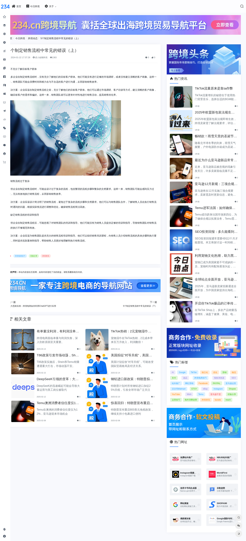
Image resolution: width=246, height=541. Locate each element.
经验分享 (44, 255)
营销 (234, 368)
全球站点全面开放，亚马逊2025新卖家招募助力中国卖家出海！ (217, 277)
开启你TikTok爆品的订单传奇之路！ (216, 301)
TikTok (199, 368)
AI (176, 368)
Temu (233, 390)
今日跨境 (31, 37)
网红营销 (204, 379)
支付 (188, 374)
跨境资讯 (56, 255)
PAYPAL (232, 379)
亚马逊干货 (180, 396)
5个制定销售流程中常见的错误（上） (71, 37)
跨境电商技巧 (31, 255)
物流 (177, 374)
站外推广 (190, 379)
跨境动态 (43, 37)
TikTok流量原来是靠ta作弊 (216, 86)
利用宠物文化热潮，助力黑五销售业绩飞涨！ (216, 253)
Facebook (218, 379)
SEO (177, 379)
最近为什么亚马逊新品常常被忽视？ (216, 158)
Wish (222, 390)
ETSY (219, 385)
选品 (198, 374)
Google (187, 368)
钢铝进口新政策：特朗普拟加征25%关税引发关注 (136, 378)
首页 (20, 37)
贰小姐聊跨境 (50, 56)
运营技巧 (212, 396)
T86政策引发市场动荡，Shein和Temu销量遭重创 (66, 354)
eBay (233, 385)
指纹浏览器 (231, 374)
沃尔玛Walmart (201, 385)
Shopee (194, 390)
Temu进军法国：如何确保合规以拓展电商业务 (217, 206)
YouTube (209, 390)
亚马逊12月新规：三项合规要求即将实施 (216, 182)
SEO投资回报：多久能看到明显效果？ (217, 230)
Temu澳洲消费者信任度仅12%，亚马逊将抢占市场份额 (66, 402)
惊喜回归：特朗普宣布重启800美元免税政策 (137, 402)
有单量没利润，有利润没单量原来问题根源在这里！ (65, 330)
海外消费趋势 (230, 396)
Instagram (179, 390)
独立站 (212, 368)
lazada (191, 401)
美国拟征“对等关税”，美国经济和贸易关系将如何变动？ (137, 354)
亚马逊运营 (180, 385)
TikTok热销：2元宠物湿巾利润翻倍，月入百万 (137, 330)
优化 (223, 368)
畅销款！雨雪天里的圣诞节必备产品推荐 (216, 134)
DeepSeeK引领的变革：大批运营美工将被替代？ (65, 378)
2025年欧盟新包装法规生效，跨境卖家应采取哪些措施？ (216, 110)
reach (201, 401)
